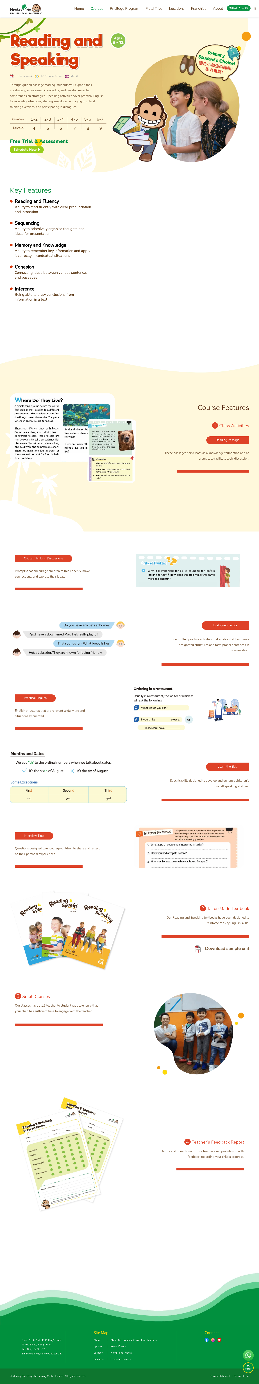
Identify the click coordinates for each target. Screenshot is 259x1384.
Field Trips (154, 8)
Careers (126, 1359)
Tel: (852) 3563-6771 (34, 1349)
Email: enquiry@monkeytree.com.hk (42, 1353)
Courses (96, 8)
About (218, 8)
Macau (128, 1352)
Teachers (152, 1340)
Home (79, 8)
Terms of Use (241, 1376)
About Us (115, 1340)
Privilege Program (124, 8)
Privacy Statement (220, 1376)
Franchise (198, 8)
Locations (177, 8)
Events (122, 1346)
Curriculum (139, 1340)
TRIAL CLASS (239, 8)
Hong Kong (116, 1352)
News (113, 1346)
